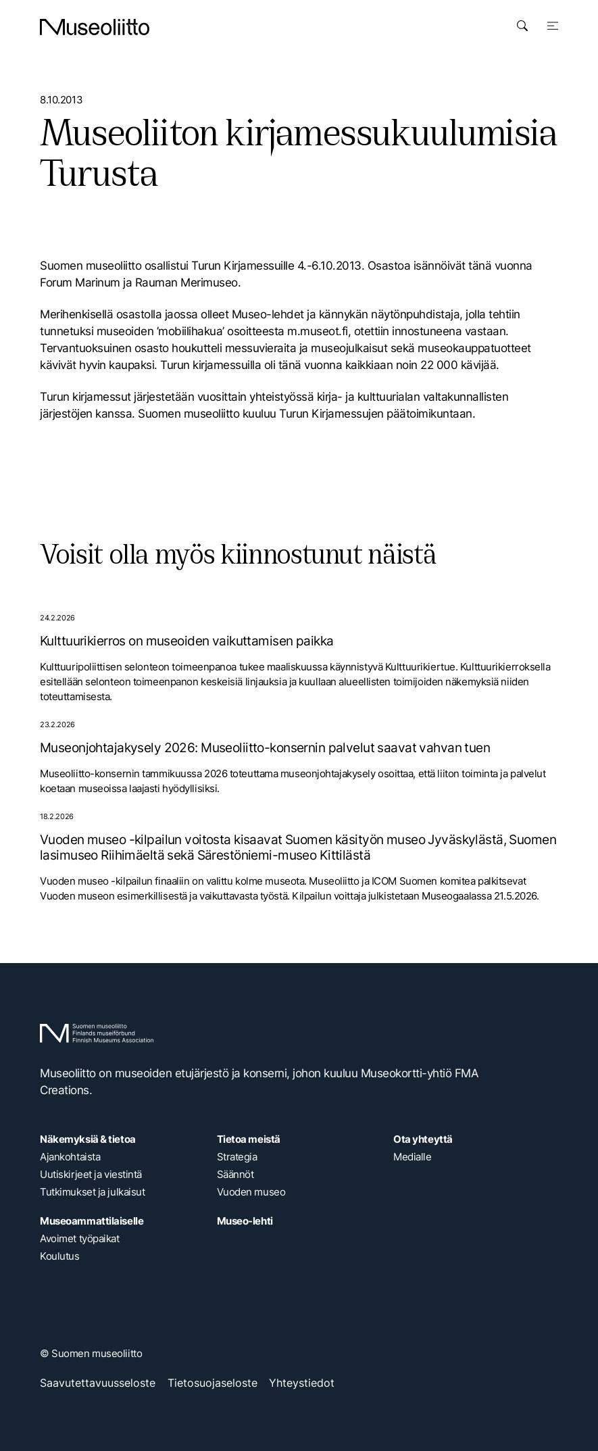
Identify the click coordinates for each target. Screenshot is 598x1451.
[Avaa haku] (522, 25)
